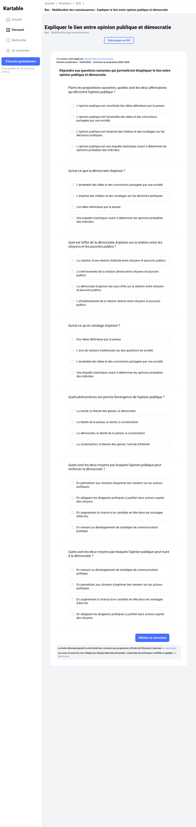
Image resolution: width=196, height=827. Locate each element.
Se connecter (17, 50)
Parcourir (15, 30)
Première (65, 3)
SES (78, 3)
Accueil (14, 19)
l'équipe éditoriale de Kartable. (99, 59)
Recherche (16, 40)
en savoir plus (169, 648)
